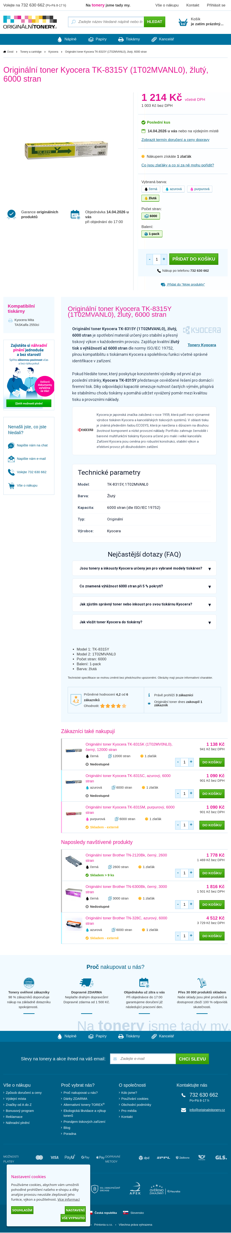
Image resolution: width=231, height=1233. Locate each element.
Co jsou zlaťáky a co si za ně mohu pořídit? (177, 165)
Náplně (61, 39)
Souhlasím (22, 1210)
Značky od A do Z (19, 1105)
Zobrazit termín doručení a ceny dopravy (175, 140)
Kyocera (53, 52)
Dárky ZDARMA (75, 1099)
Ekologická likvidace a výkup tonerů (84, 1113)
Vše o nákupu (167, 5)
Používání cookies (135, 1099)
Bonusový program (20, 1111)
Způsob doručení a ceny (24, 1093)
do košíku (211, 762)
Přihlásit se (216, 5)
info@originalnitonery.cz (207, 1110)
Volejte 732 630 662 (27, 472)
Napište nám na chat (28, 445)
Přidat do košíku (193, 259)
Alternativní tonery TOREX (84, 1105)
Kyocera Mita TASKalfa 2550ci (26, 322)
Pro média (129, 1111)
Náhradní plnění (18, 1123)
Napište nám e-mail (27, 459)
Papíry (95, 39)
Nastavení (75, 1210)
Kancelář (168, 39)
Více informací (68, 1199)
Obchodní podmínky (136, 1105)
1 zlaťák (151, 756)
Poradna (69, 1134)
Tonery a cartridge (31, 52)
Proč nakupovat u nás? (80, 1093)
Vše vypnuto (73, 1218)
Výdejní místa (16, 1099)
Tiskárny (131, 39)
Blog (66, 1128)
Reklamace (14, 1117)
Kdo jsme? (129, 1093)
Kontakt (192, 5)
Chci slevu (192, 1059)
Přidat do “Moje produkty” (183, 284)
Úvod (10, 52)
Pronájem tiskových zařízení (84, 1122)
